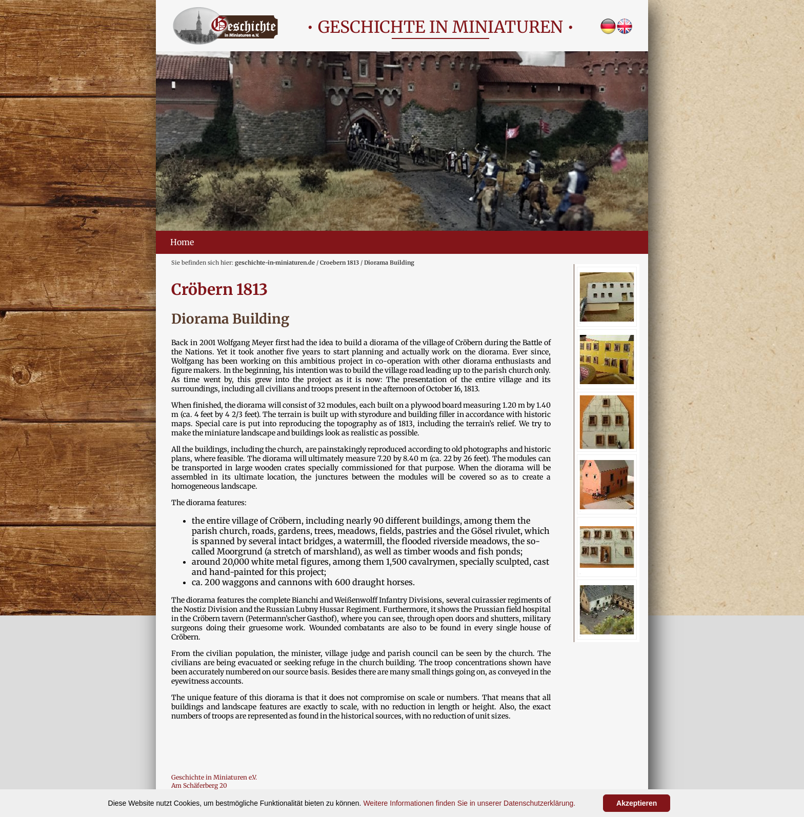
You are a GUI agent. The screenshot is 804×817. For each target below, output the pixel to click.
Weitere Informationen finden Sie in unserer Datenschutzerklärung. (469, 803)
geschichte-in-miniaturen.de (275, 262)
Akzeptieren (636, 803)
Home (182, 242)
